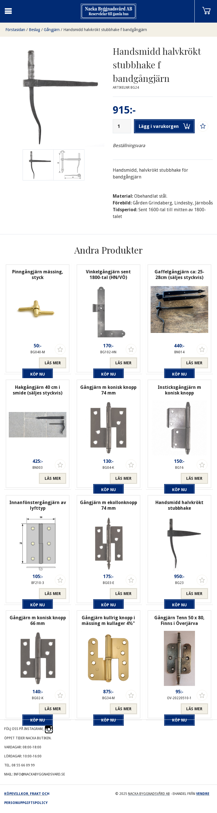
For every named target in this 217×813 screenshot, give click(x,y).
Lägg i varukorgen (164, 126)
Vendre (202, 794)
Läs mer (53, 363)
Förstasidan (15, 29)
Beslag (34, 29)
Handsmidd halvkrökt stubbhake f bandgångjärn (105, 29)
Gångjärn (52, 29)
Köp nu (23, 363)
